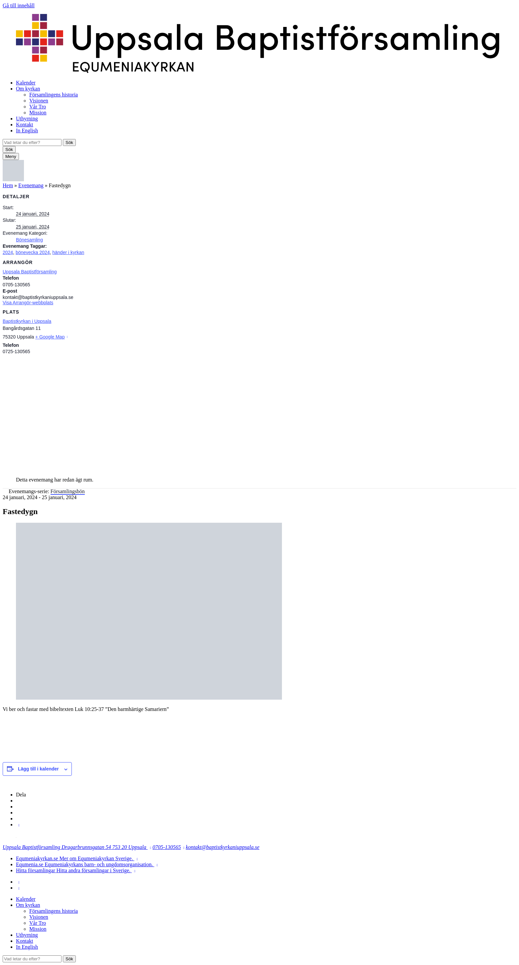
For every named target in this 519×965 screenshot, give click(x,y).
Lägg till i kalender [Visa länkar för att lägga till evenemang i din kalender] (38, 768)
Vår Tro (37, 106)
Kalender (26, 82)
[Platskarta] (259, 412)
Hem (8, 185)
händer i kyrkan (68, 252)
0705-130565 (167, 847)
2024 (8, 252)
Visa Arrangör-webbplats (28, 302)
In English (27, 130)
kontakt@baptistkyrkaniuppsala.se (222, 847)
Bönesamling (29, 239)
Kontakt (24, 124)
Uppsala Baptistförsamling (30, 271)
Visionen (38, 100)
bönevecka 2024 (33, 252)
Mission (38, 112)
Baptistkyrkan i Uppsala (27, 321)
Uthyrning (27, 118)
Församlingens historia (53, 94)
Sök (69, 142)
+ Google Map (50, 337)
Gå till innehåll (19, 5)
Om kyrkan (28, 88)
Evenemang (31, 185)
